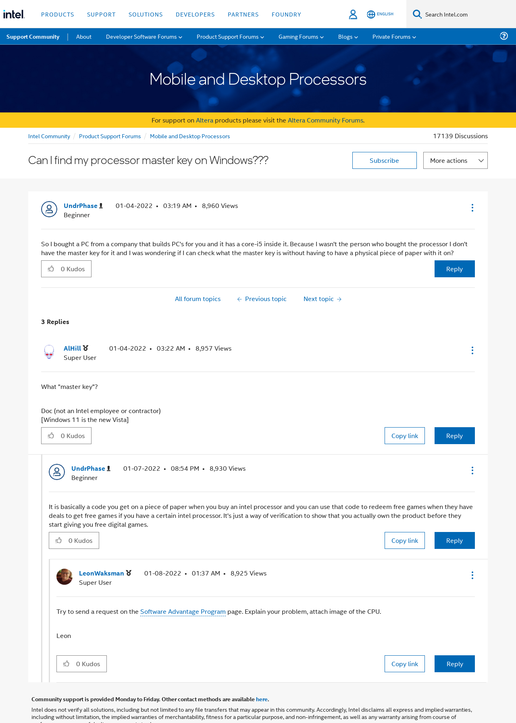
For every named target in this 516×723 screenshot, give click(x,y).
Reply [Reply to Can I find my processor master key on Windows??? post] (454, 268)
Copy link (404, 435)
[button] (471, 207)
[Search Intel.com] (469, 14)
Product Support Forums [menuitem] (228, 36)
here (262, 698)
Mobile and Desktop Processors (190, 135)
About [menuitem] (84, 36)
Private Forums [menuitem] (391, 36)
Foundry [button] (287, 14)
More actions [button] (448, 160)
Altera (204, 120)
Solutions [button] (146, 14)
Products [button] (57, 14)
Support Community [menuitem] (32, 36)
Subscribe (384, 160)
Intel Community (49, 135)
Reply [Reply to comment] (454, 435)
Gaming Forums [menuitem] (298, 36)
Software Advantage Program (183, 611)
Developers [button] (195, 14)
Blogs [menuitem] (345, 36)
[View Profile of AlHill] (76, 348)
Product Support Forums (110, 135)
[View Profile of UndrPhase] (83, 205)
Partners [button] (243, 14)
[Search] (417, 14)
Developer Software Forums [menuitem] (141, 36)
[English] (380, 14)
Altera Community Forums (325, 120)
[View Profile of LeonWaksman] (105, 573)
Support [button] (101, 14)
